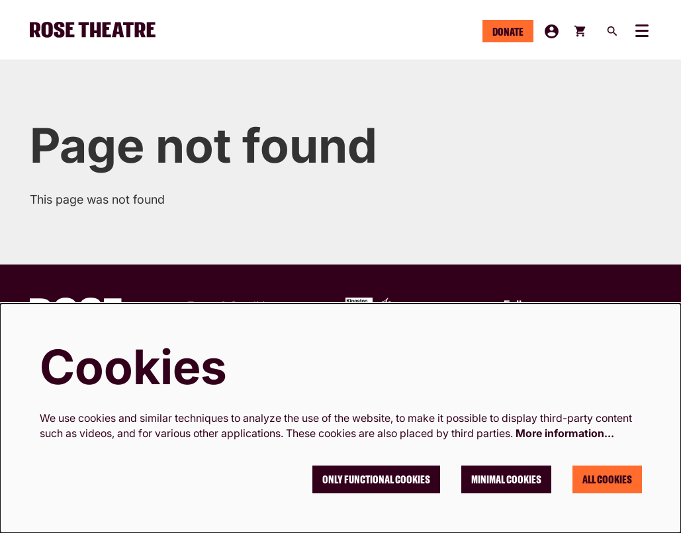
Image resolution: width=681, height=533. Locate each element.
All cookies (607, 479)
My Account (551, 31)
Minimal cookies (506, 479)
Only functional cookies (376, 479)
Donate (507, 31)
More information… (565, 433)
